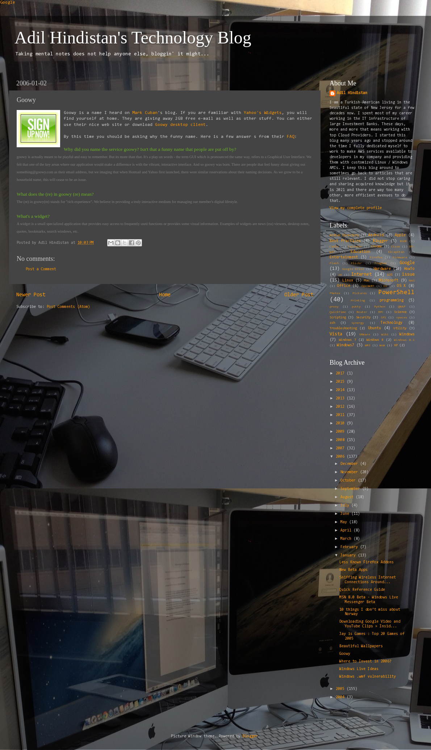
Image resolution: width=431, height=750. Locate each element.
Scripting (338, 317)
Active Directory (344, 235)
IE (340, 275)
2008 (341, 440)
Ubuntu (374, 328)
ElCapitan (396, 252)
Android (376, 235)
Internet (361, 274)
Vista (336, 334)
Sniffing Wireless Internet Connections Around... (367, 580)
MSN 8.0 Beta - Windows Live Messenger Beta (368, 600)
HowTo (409, 269)
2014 (341, 390)
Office (343, 286)
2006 (341, 457)
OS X (401, 286)
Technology (391, 323)
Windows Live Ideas (358, 669)
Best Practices (345, 241)
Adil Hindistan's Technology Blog (132, 37)
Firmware (400, 257)
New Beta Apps (353, 570)
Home (165, 295)
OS (385, 286)
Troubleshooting (343, 328)
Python (379, 306)
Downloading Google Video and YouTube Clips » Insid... (369, 624)
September (351, 489)
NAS (412, 280)
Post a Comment (41, 269)
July (345, 506)
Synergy (357, 323)
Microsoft (388, 281)
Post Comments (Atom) (68, 307)
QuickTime (338, 312)
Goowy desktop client (180, 125)
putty (356, 306)
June (345, 514)
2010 (341, 423)
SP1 (383, 317)
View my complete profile (356, 208)
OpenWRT (367, 286)
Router (361, 312)
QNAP (401, 306)
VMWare (364, 334)
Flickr (356, 263)
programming (391, 300)
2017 (341, 374)
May (344, 522)
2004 (341, 697)
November (350, 472)
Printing (358, 300)
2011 (341, 415)
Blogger (380, 241)
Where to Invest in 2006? (365, 662)
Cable (334, 246)
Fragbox (380, 263)
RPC (381, 312)
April (346, 531)
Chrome (376, 247)
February (350, 547)
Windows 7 (347, 340)
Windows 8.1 (404, 340)
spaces (401, 317)
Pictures (359, 293)
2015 (341, 382)
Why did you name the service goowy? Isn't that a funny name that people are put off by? (150, 149)
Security (363, 317)
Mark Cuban (145, 113)
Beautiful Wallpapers (361, 646)
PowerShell (396, 292)
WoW (382, 345)
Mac (366, 281)
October (349, 481)
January (349, 556)
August (348, 497)
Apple (400, 235)
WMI (368, 345)
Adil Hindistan (352, 93)
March (346, 539)
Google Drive (353, 269)
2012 (341, 407)
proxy (334, 306)
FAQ (290, 137)
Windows (407, 334)
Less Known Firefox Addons (366, 562)
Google (7, 2)
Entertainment (344, 257)
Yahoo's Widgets (263, 113)
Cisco (395, 246)
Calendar (355, 246)
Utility (400, 328)
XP (396, 345)
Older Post (298, 295)
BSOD (403, 241)
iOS (390, 275)
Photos (335, 293)
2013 (341, 399)
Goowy (344, 654)
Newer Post (30, 295)
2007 (341, 448)
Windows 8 (375, 340)
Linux (347, 281)
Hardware (382, 269)
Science (400, 312)
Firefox (376, 257)
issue (408, 274)
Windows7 (345, 345)
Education (360, 252)
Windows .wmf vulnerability (367, 677)
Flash (334, 263)
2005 (341, 689)
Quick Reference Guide (362, 590)
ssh (332, 323)
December (350, 464)
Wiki (385, 334)
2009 (341, 432)
